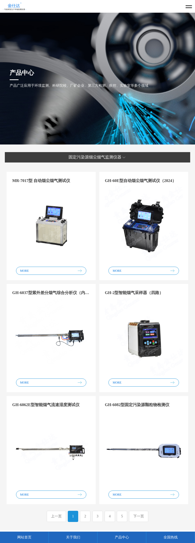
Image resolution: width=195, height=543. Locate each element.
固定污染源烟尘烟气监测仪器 (97, 157)
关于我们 (73, 537)
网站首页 (24, 537)
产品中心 (122, 537)
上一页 (56, 516)
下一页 (138, 516)
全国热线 (171, 537)
